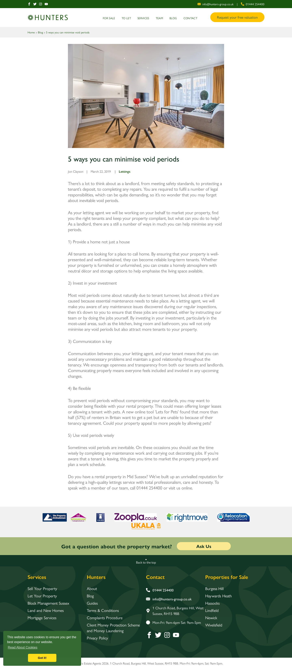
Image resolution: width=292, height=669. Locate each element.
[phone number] (252, 4)
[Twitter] (34, 4)
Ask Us (203, 546)
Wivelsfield (213, 625)
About (92, 588)
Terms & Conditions (103, 610)
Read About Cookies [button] (22, 647)
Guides (92, 603)
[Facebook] (29, 4)
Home (31, 32)
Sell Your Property (42, 588)
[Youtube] (46, 4)
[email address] (216, 4)
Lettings (124, 171)
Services (143, 18)
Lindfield (212, 610)
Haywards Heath (218, 596)
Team (159, 18)
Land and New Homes (46, 610)
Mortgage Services (42, 617)
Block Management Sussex (49, 603)
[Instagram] (40, 4)
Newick (211, 617)
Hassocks (212, 603)
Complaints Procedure (105, 617)
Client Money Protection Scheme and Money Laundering (114, 627)
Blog (173, 18)
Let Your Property (42, 596)
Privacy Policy (97, 638)
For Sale (109, 18)
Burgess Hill (214, 588)
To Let (126, 18)
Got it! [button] (42, 657)
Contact (190, 18)
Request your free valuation (237, 17)
